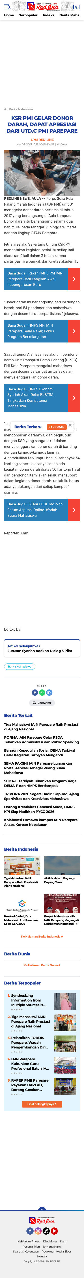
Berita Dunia (17, 954)
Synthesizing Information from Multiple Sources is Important (27, 1000)
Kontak (42, 1256)
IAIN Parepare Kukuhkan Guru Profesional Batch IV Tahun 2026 (28, 1064)
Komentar (42, 703)
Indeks (48, 15)
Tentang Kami (52, 1246)
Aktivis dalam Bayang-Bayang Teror (59, 880)
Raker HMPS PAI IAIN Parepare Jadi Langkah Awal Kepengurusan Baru (34, 279)
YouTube (57, 1233)
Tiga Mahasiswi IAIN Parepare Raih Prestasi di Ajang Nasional (21, 882)
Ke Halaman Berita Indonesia (42, 936)
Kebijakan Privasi (28, 1241)
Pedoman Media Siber (56, 1251)
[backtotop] (42, 1211)
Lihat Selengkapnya (42, 1104)
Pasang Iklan (31, 1246)
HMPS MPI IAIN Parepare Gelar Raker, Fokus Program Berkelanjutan (30, 331)
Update (57, 427)
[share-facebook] (35, 692)
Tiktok (47, 1233)
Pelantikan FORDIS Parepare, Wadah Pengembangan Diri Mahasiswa (28, 1043)
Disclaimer (50, 1241)
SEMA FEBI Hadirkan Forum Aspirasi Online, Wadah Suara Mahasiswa (35, 510)
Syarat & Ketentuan (26, 1251)
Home (9, 15)
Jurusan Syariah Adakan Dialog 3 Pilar (40, 651)
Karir (63, 1241)
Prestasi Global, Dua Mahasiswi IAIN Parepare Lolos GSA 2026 (21, 920)
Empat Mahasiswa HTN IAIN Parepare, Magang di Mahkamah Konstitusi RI (61, 920)
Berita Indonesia (21, 849)
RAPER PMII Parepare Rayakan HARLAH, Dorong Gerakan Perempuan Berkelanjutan (29, 1085)
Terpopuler (28, 15)
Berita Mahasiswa (19, 666)
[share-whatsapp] (42, 692)
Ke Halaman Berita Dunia (42, 965)
